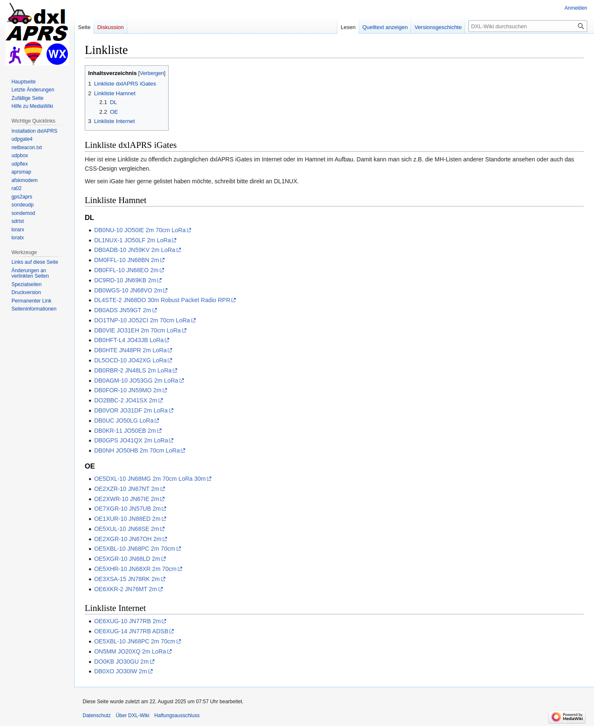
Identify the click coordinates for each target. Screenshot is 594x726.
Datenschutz (97, 715)
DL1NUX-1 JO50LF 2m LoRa (132, 240)
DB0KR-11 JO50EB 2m (125, 430)
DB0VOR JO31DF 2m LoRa (130, 410)
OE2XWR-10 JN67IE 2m (126, 499)
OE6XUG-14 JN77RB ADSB (131, 631)
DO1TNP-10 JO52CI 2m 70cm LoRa (142, 320)
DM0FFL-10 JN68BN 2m (126, 260)
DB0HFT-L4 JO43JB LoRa (129, 340)
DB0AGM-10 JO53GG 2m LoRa (136, 380)
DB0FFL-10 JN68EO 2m (126, 270)
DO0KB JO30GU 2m (121, 661)
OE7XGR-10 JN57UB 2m (127, 508)
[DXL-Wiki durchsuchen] (527, 26)
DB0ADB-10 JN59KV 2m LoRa (134, 249)
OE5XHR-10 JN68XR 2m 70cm (135, 568)
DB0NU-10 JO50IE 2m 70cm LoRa (139, 230)
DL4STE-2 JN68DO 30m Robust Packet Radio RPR (162, 300)
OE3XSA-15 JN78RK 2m (127, 579)
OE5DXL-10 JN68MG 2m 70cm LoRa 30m (150, 478)
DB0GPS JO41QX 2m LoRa (131, 440)
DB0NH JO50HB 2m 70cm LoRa (137, 450)
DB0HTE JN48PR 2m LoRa (130, 350)
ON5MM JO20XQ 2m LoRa (130, 651)
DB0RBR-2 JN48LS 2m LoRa (133, 370)
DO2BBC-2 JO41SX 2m (125, 400)
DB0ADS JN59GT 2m (122, 310)
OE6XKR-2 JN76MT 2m (125, 589)
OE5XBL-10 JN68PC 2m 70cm (134, 548)
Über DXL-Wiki (132, 715)
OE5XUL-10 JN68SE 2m (126, 528)
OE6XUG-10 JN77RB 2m (127, 621)
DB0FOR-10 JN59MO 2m (127, 390)
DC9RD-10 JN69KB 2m (125, 280)
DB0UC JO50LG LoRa (123, 420)
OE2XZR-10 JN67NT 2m (126, 488)
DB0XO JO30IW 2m (120, 671)
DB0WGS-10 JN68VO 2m (128, 290)
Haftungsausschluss (176, 715)
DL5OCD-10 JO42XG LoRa (130, 360)
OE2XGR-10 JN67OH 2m (127, 539)
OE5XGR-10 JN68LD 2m (127, 558)
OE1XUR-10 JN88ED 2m (127, 518)
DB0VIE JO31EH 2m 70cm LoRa (137, 330)
